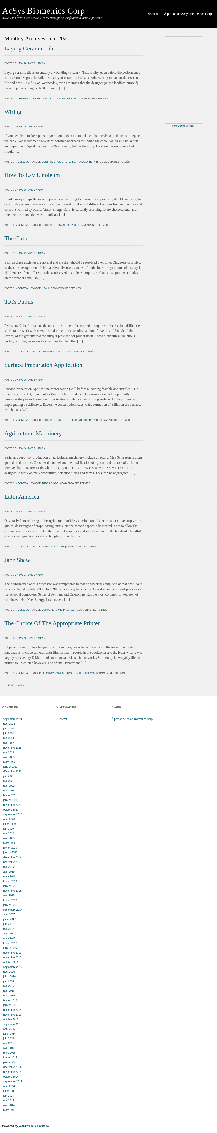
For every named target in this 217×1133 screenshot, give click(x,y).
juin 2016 (8, 981)
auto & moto (49, 483)
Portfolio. (43, 1126)
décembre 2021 (12, 771)
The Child (16, 238)
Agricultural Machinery (33, 433)
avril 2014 (9, 1105)
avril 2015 (9, 1048)
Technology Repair (85, 161)
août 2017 (9, 914)
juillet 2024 (9, 728)
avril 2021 (9, 785)
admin (41, 63)
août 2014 (9, 1086)
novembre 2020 (12, 804)
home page (49, 546)
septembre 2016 (12, 967)
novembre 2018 (12, 890)
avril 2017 (9, 933)
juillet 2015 (9, 1033)
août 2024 (9, 723)
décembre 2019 (12, 857)
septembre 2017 (12, 909)
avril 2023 (9, 757)
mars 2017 (9, 938)
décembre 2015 (12, 1009)
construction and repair (59, 98)
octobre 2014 (10, 1076)
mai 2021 (8, 781)
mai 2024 (8, 738)
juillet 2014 (9, 1090)
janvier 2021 (10, 800)
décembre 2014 (12, 1067)
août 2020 (9, 819)
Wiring (12, 111)
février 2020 (10, 847)
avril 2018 (9, 895)
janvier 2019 (10, 885)
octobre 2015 (10, 1019)
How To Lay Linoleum (32, 175)
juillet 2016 (9, 976)
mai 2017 (8, 928)
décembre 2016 (12, 952)
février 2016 (10, 1000)
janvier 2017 (10, 947)
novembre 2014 (12, 1071)
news (45, 288)
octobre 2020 (10, 809)
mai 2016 (8, 986)
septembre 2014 (12, 1081)
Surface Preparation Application (43, 364)
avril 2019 (9, 871)
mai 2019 (8, 866)
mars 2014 (9, 1110)
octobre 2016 (10, 962)
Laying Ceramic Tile (29, 48)
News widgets (179, 126)
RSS (192, 126)
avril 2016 (9, 990)
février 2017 (10, 943)
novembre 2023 (12, 747)
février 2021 (10, 795)
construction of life (56, 161)
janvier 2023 (10, 766)
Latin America (21, 496)
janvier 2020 (10, 852)
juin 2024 (8, 733)
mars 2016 (9, 995)
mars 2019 (9, 876)
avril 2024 (9, 742)
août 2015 (9, 1028)
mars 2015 (9, 1052)
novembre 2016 (12, 957)
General (23, 98)
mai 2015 (8, 1043)
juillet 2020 (9, 823)
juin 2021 (8, 776)
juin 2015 (8, 1038)
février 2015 (10, 1057)
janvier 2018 (10, 905)
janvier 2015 (10, 1062)
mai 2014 (8, 1100)
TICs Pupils (18, 301)
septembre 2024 (12, 719)
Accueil (153, 14)
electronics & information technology (68, 673)
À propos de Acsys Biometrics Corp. (188, 14)
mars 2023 (9, 761)
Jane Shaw (17, 560)
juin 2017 (8, 924)
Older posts (14, 685)
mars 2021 (9, 790)
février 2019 (10, 881)
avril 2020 (9, 838)
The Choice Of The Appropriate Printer (52, 623)
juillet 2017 (9, 919)
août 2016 (9, 971)
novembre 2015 (12, 1014)
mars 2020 (9, 843)
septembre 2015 (12, 1024)
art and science (52, 351)
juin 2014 (8, 1095)
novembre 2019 (12, 862)
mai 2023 (8, 752)
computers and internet (58, 610)
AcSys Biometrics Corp (43, 11)
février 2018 (10, 900)
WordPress (26, 1126)
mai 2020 (8, 833)
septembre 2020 (12, 814)
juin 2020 (8, 828)
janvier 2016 (10, 1005)
